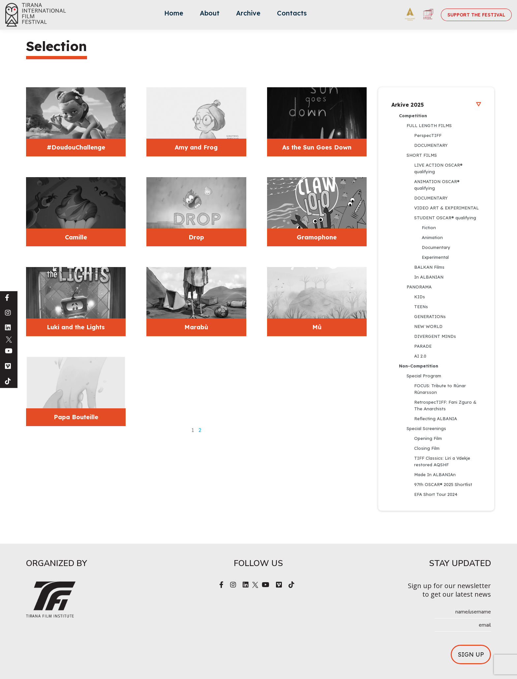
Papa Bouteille (76, 417)
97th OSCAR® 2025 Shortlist (443, 484)
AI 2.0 (420, 356)
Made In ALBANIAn (435, 474)
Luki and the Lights (76, 327)
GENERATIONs (430, 316)
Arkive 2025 (436, 105)
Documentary (436, 247)
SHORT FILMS (422, 155)
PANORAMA (419, 286)
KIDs (419, 296)
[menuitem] (174, 15)
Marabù (196, 327)
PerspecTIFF (427, 135)
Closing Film (427, 448)
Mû (316, 327)
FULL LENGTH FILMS (429, 125)
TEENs (421, 306)
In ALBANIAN (428, 277)
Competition (413, 115)
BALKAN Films (429, 267)
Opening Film (428, 438)
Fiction (429, 227)
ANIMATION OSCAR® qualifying (437, 185)
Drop (196, 237)
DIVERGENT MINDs (435, 336)
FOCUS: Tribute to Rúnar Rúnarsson (440, 389)
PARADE (423, 346)
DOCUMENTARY (431, 145)
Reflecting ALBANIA (435, 418)
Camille (76, 237)
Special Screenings (426, 428)
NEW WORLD (428, 326)
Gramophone (317, 237)
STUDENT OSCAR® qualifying (445, 217)
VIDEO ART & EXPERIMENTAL (446, 207)
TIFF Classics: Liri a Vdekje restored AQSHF (442, 461)
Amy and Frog (196, 147)
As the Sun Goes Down (316, 147)
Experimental (435, 257)
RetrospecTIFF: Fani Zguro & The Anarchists (446, 405)
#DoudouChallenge (76, 147)
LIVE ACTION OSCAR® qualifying (439, 168)
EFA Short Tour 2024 (435, 494)
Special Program (424, 375)
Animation (432, 237)
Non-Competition (418, 365)
